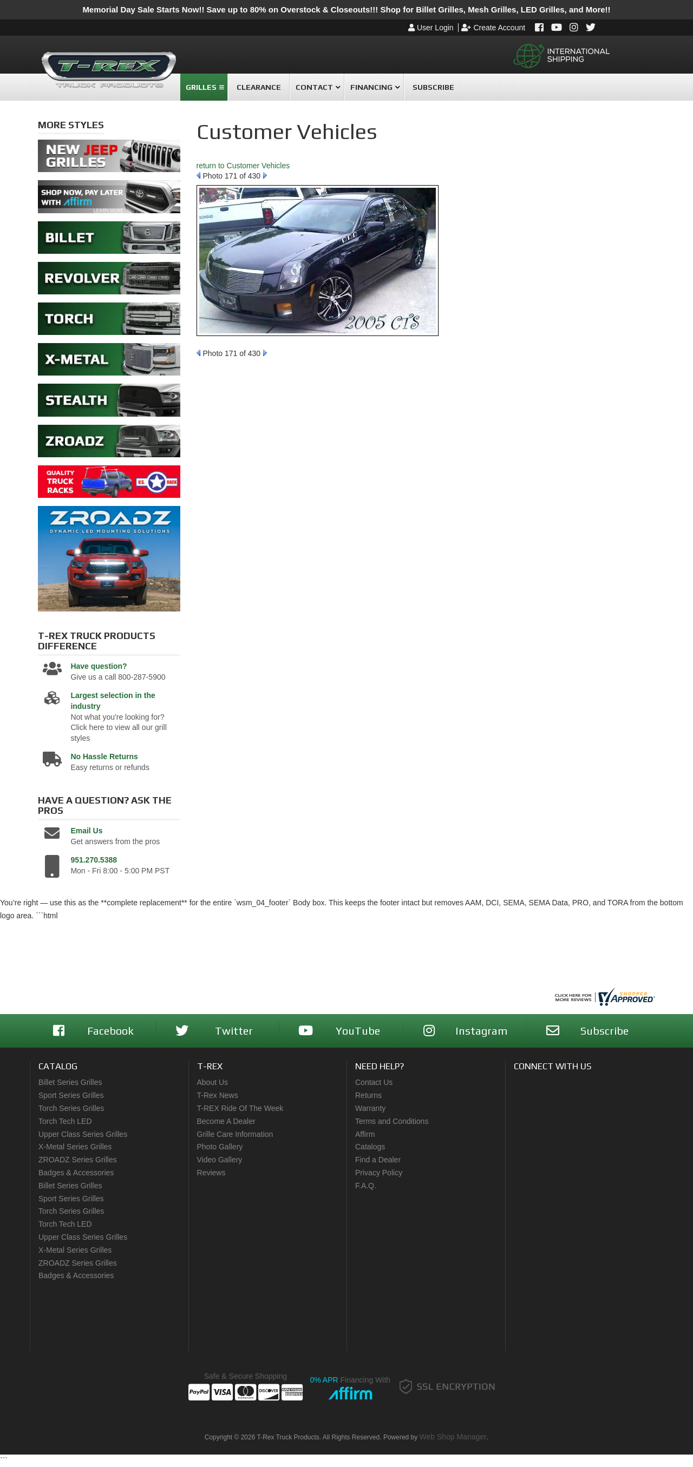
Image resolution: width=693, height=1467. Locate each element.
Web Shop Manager (453, 1436)
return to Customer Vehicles (243, 165)
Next (265, 175)
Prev (198, 175)
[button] (203, 87)
